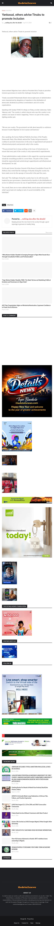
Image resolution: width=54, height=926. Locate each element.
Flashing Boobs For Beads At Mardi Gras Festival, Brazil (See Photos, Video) (30, 788)
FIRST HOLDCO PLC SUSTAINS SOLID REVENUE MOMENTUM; (32, 830)
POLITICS (8, 10)
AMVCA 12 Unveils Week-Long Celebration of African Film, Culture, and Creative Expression (30, 797)
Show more (49, 232)
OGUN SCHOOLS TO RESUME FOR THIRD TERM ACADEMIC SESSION (31, 848)
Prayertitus (30, 919)
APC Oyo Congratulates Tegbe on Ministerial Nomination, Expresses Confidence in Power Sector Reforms (26, 306)
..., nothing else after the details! (32, 219)
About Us (16, 923)
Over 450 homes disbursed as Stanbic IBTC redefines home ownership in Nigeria (30, 840)
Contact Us (25, 923)
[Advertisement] (27, 74)
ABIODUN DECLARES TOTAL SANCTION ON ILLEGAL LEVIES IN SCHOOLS (31, 768)
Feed (31, 923)
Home (3, 10)
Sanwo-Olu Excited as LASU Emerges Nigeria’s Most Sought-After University (32, 822)
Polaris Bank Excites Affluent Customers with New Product (30, 813)
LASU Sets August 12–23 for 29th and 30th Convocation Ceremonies (29, 805)
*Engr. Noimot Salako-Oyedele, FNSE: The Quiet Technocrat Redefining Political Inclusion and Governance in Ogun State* (26, 281)
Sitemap (38, 923)
